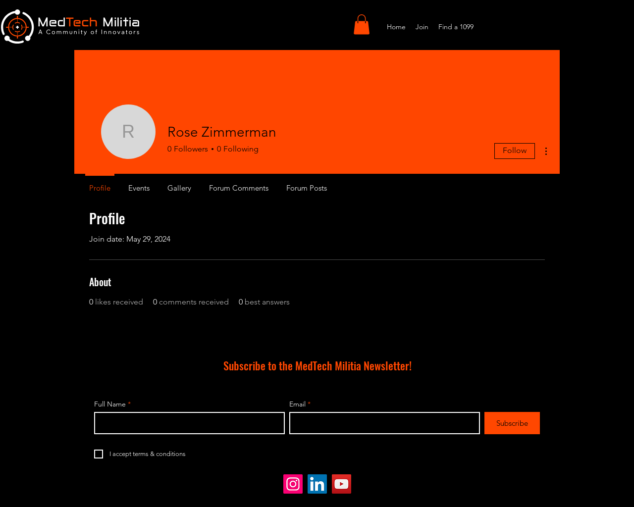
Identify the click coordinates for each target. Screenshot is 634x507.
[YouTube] (341, 484)
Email (297, 404)
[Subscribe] (512, 423)
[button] (361, 24)
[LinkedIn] (317, 484)
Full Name (110, 404)
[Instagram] (293, 484)
